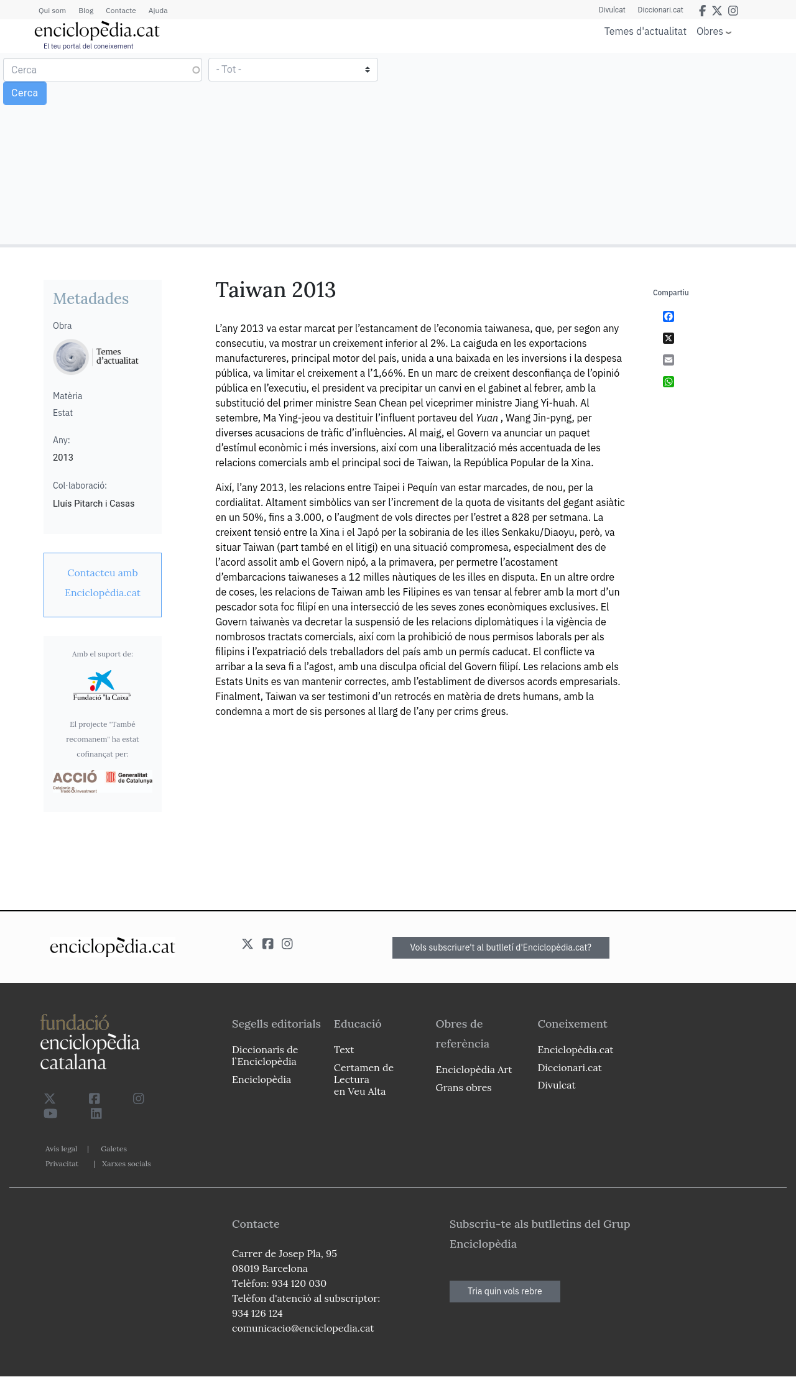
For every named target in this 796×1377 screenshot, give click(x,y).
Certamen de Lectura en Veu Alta (364, 1079)
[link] (102, 582)
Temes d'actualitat (645, 31)
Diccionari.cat (660, 10)
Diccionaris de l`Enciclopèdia (265, 1055)
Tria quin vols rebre (505, 1291)
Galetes (114, 1148)
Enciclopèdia (261, 1079)
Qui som (52, 10)
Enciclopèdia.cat (575, 1049)
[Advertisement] (595, 148)
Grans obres (464, 1087)
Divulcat (612, 10)
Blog (85, 10)
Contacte (121, 10)
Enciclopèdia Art (474, 1069)
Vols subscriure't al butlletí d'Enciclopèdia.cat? (501, 947)
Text (344, 1049)
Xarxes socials (126, 1163)
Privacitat (61, 1163)
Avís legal (61, 1148)
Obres (709, 31)
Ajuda (158, 10)
